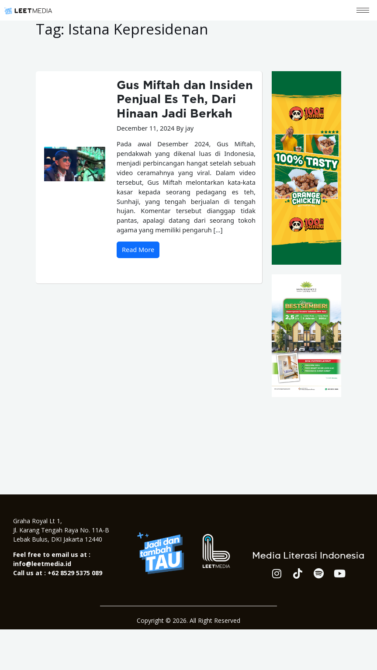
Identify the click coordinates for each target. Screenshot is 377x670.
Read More (138, 249)
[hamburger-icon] (363, 10)
